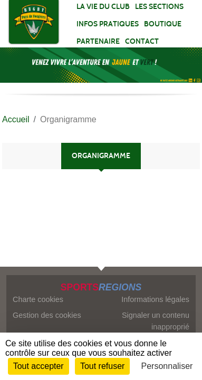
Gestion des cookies (47, 315)
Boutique (162, 24)
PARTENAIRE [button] (98, 41)
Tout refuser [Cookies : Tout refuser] (102, 366)
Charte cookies (38, 299)
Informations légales (155, 299)
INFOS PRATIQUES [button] (107, 24)
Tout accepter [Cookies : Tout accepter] (38, 366)
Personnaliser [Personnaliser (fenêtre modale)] (167, 366)
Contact (142, 41)
